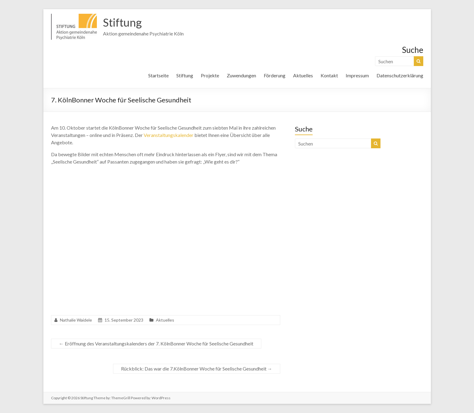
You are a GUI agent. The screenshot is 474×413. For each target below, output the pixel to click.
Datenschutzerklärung (400, 75)
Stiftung (122, 22)
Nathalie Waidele (76, 320)
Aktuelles (303, 75)
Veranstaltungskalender (168, 135)
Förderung (274, 75)
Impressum (357, 75)
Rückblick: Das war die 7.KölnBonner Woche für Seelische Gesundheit (196, 368)
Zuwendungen (241, 75)
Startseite (158, 75)
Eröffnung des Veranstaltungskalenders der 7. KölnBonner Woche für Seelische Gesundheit (156, 343)
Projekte (210, 75)
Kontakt (329, 75)
